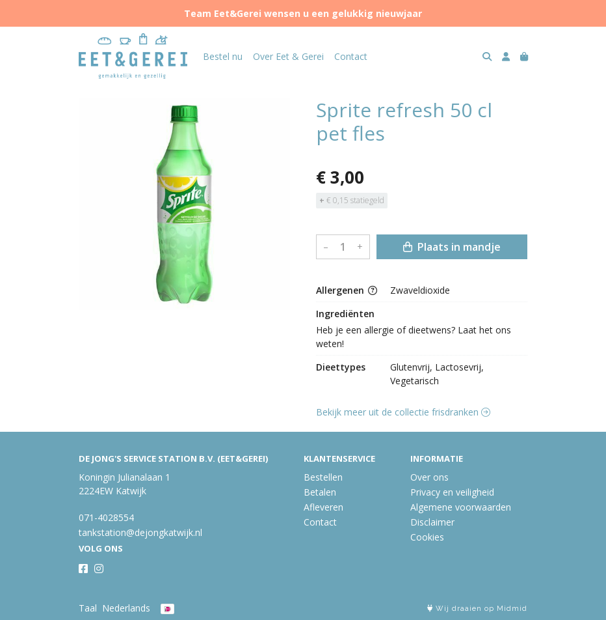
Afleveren (323, 507)
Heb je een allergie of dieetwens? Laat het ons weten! (415, 337)
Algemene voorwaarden (460, 507)
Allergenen (346, 290)
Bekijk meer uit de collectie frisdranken (403, 412)
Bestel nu (223, 56)
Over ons (429, 477)
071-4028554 (106, 517)
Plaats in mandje (452, 247)
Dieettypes (340, 367)
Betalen (320, 492)
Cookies (427, 537)
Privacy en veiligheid (452, 492)
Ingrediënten (345, 313)
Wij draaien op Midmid (477, 608)
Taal (88, 608)
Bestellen (323, 477)
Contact (350, 56)
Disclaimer (432, 522)
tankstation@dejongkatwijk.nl (140, 532)
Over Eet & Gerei (288, 56)
